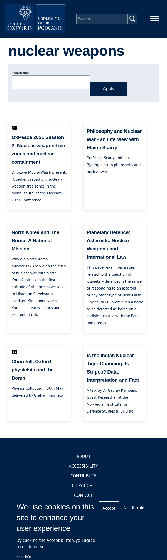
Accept (108, 508)
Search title (20, 73)
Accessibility (83, 466)
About (83, 457)
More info (24, 556)
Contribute (83, 476)
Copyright (83, 486)
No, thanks (134, 507)
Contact (83, 496)
